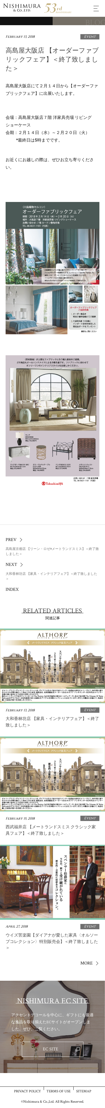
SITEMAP (83, 1091)
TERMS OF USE (58, 1091)
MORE (86, 963)
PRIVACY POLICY (27, 1091)
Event (90, 36)
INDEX (12, 589)
